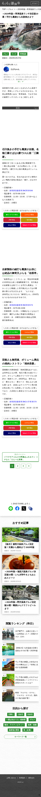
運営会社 (31, 778)
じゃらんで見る (29, 214)
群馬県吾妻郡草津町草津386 (21, 191)
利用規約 (22, 778)
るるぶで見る (12, 225)
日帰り (11, 714)
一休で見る (29, 220)
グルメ (10, 9)
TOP (4, 9)
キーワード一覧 (20, 737)
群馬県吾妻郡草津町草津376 (21, 305)
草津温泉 (23, 54)
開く (19, 81)
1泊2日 (20, 714)
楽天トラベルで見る (12, 214)
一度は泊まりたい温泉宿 (15, 720)
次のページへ (20, 457)
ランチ (14, 54)
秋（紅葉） (28, 730)
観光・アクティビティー (14, 725)
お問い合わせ (11, 778)
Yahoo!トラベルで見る (29, 225)
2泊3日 (30, 714)
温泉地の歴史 (14, 730)
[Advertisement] (20, 757)
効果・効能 (32, 725)
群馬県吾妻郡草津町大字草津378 (23, 402)
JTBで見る (12, 220)
